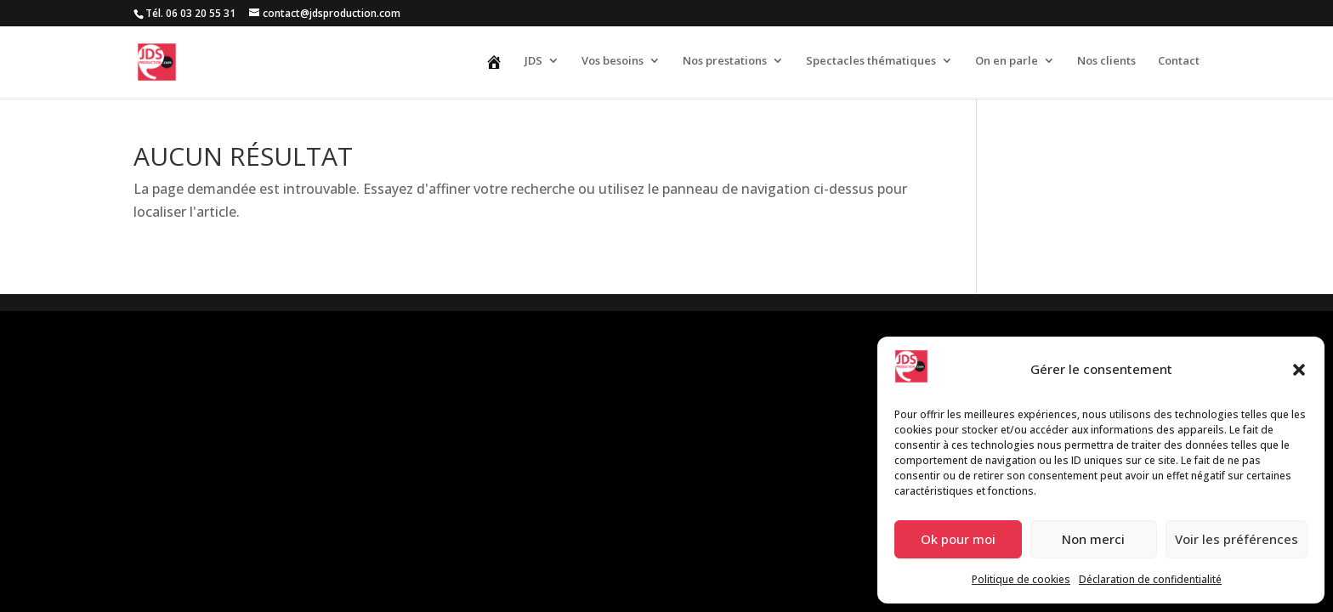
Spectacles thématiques (871, 61)
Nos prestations (725, 61)
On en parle (1006, 61)
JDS (533, 61)
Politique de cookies (1021, 579)
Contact (1179, 61)
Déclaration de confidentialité (1150, 579)
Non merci (1093, 538)
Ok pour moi (958, 538)
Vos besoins (612, 61)
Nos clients (1106, 61)
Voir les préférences (1236, 538)
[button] (1298, 369)
